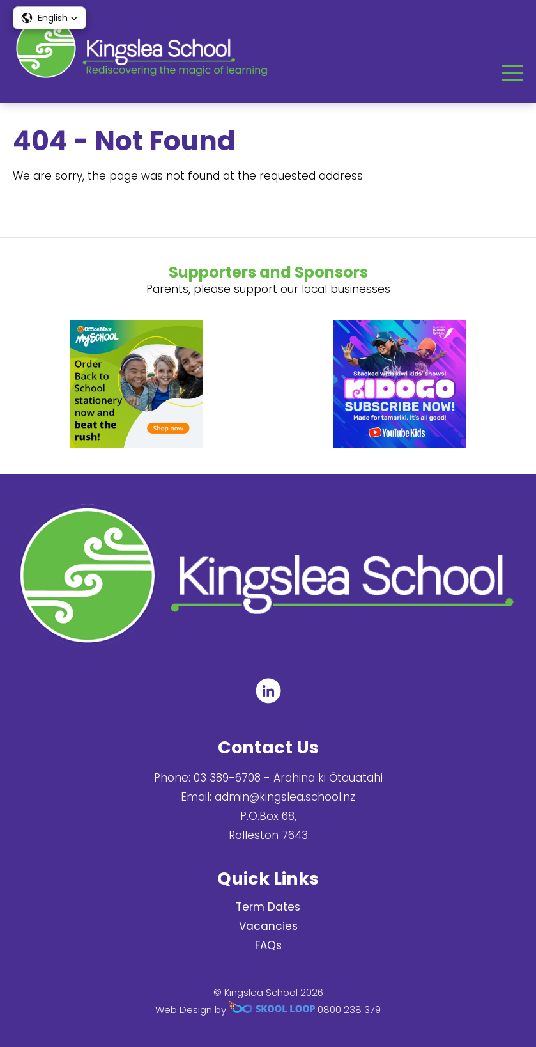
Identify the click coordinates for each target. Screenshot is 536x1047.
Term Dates (268, 907)
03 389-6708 (227, 777)
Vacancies (268, 926)
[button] (49, 18)
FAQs (268, 945)
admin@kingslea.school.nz (285, 797)
